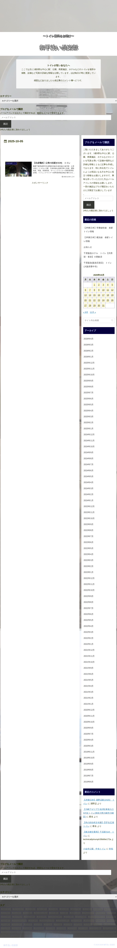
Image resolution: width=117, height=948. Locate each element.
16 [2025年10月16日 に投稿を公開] (99, 295)
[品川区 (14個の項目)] (41, 917)
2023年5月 (88, 548)
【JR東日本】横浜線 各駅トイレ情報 (98, 239)
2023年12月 (89, 506)
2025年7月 (88, 392)
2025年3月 (88, 416)
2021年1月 (88, 704)
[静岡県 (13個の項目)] (68, 917)
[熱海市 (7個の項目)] (61, 928)
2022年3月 (88, 632)
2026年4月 (88, 339)
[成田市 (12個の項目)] (111, 917)
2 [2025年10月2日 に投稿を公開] (98, 285)
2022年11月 (89, 584)
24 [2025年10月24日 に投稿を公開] (103, 300)
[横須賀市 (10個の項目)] (17, 924)
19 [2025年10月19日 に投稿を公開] (112, 295)
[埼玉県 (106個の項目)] (30, 909)
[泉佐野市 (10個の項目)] (76, 920)
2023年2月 (88, 566)
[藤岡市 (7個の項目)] (5, 928)
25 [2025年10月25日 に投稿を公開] (108, 300)
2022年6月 (88, 614)
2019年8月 (88, 770)
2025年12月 (89, 363)
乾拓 (111, 849)
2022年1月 (88, 644)
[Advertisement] (58, 16)
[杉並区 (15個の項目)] (100, 913)
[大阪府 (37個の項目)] (98, 909)
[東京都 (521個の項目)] (5, 909)
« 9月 (85, 312)
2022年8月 (88, 602)
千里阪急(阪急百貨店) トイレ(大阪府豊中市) (98, 265)
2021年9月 (88, 668)
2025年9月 (88, 381)
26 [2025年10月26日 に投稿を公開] (112, 300)
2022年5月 (88, 620)
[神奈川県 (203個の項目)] (18, 909)
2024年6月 (88, 470)
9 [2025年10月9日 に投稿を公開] (98, 290)
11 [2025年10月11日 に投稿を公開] (108, 290)
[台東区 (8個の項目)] (98, 924)
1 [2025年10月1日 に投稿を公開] (94, 285)
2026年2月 (88, 351)
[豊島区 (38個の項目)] (87, 909)
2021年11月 (89, 656)
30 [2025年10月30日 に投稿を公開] (99, 305)
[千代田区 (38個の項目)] (75, 909)
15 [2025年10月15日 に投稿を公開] (94, 295)
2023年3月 (88, 560)
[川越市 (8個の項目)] (78, 924)
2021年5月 (88, 680)
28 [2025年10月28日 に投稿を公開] (90, 305)
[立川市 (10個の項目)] (5, 924)
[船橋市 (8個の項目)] (68, 924)
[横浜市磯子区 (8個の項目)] (110, 924)
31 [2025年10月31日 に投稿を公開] (103, 305)
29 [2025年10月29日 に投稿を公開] (94, 305)
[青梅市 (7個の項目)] (50, 928)
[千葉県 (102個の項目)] (42, 909)
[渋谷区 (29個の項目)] (16, 913)
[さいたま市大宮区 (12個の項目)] (96, 917)
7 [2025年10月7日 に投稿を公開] (89, 290)
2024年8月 (88, 458)
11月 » (93, 312)
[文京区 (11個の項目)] (5, 920)
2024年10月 (89, 446)
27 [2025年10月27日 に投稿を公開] (85, 305)
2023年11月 (89, 512)
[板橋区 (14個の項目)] (5, 917)
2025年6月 (88, 399)
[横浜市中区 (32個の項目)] (110, 909)
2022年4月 (88, 626)
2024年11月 (89, 440)
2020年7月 (88, 734)
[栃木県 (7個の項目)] (72, 928)
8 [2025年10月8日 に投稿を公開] (94, 290)
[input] (98, 320)
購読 (5, 124)
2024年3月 (88, 488)
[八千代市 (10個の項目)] (89, 920)
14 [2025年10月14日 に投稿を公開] (90, 295)
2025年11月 (89, 369)
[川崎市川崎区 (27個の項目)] (40, 913)
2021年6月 (88, 674)
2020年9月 (88, 728)
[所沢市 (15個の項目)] (111, 913)
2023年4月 (88, 554)
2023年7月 (88, 536)
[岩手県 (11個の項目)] (33, 920)
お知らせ (88, 247)
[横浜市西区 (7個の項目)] (95, 928)
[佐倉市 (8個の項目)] (48, 924)
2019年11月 (89, 752)
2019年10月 (89, 758)
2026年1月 (88, 357)
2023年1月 (88, 572)
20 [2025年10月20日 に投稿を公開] (85, 300)
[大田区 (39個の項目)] (64, 909)
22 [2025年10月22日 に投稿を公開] (94, 300)
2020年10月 (89, 722)
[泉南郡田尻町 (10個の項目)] (62, 920)
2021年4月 (88, 686)
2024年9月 (88, 452)
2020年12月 (89, 710)
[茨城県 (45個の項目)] (53, 909)
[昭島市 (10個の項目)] (111, 920)
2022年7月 (88, 608)
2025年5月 (88, 404)
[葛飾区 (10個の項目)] (100, 920)
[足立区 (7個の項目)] (16, 928)
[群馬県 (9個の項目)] (38, 924)
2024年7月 (88, 464)
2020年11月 (89, 716)
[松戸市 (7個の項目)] (27, 928)
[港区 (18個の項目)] (64, 913)
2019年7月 (88, 776)
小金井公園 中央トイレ (94, 849)
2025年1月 (88, 428)
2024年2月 (88, 494)
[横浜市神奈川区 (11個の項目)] (47, 920)
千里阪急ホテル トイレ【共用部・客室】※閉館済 (98, 255)
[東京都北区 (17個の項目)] (88, 913)
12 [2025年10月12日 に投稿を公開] (112, 290)
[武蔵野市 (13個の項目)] (81, 917)
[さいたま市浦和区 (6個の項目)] (58, 932)
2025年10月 (89, 375)
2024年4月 (88, 482)
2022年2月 (88, 638)
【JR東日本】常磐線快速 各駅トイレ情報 (98, 230)
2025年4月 (88, 411)
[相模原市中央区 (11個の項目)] (19, 920)
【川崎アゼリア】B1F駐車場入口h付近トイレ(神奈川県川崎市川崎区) (98, 813)
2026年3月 (88, 345)
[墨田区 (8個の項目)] (88, 924)
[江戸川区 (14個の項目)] (29, 917)
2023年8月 (88, 530)
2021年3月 (88, 692)
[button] (112, 320)
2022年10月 (89, 590)
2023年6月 (88, 542)
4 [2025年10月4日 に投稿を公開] (107, 285)
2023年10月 (89, 518)
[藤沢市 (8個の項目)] (58, 924)
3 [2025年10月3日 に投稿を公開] (103, 285)
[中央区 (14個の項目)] (17, 917)
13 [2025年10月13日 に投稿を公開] (85, 295)
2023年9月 (88, 524)
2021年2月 (88, 698)
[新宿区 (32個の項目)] (5, 913)
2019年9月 (88, 764)
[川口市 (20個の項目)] (53, 913)
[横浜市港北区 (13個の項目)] (55, 917)
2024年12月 (89, 434)
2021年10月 (89, 662)
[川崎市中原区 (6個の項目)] (109, 928)
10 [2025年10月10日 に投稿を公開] (103, 290)
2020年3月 (88, 746)
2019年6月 (88, 782)
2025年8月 (88, 387)
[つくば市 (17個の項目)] (75, 913)
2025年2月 (88, 422)
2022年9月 (88, 596)
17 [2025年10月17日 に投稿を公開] (103, 295)
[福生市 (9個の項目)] (28, 924)
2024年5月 (88, 476)
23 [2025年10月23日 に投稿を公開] (99, 300)
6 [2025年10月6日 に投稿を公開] (85, 290)
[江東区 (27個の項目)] (27, 913)
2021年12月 (89, 650)
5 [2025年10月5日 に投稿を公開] (112, 285)
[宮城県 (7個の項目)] (83, 928)
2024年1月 (88, 500)
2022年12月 (89, 578)
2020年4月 (88, 740)
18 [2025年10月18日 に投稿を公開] (108, 295)
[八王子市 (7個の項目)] (39, 928)
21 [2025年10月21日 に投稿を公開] (90, 300)
